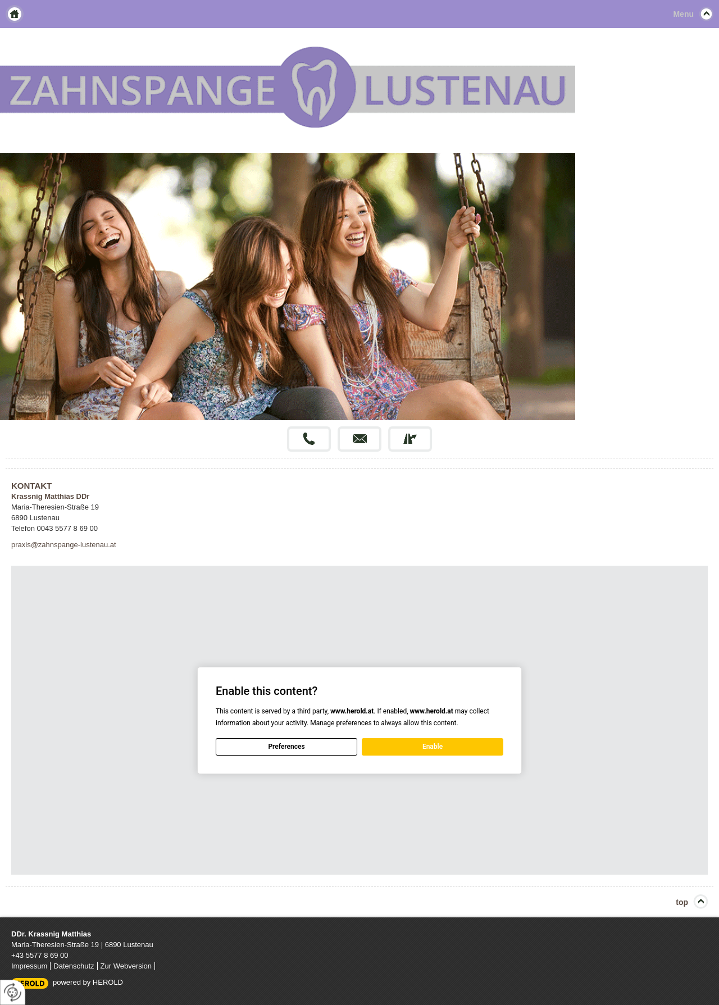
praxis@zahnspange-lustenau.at (63, 544)
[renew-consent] (12, 992)
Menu (683, 14)
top (682, 902)
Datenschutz (73, 966)
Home (15, 14)
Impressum (29, 966)
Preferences (286, 747)
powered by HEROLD (88, 982)
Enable (432, 747)
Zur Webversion (126, 966)
